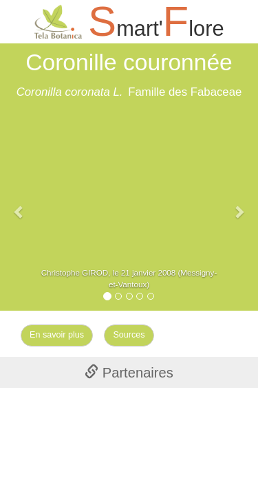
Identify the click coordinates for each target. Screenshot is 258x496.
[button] (19, 204)
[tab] (129, 372)
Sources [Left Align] (128, 335)
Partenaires (129, 372)
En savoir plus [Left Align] (57, 335)
